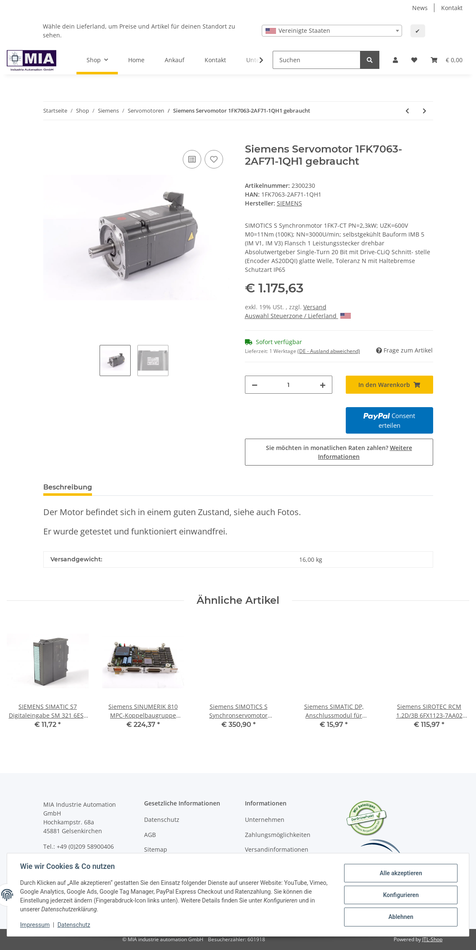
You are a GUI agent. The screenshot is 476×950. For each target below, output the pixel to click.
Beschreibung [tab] (67, 487)
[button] (395, 59)
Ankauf (174, 60)
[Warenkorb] (446, 59)
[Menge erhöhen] (322, 384)
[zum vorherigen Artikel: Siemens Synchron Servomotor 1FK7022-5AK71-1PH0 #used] (407, 111)
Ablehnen (400, 916)
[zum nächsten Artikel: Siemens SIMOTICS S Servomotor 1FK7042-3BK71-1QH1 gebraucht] (424, 111)
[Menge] (288, 384)
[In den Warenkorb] (50, 138)
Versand (314, 307)
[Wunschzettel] (414, 59)
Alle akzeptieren (400, 873)
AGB (150, 835)
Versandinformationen (276, 849)
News (420, 8)
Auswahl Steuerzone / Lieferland (298, 316)
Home (136, 60)
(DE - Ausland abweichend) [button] (328, 351)
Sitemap (155, 849)
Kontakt (452, 8)
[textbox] (332, 30)
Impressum (35, 924)
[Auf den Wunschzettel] (214, 159)
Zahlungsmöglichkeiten (277, 835)
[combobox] (332, 31)
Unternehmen (264, 820)
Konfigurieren (400, 895)
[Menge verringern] (254, 384)
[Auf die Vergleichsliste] (192, 159)
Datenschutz (161, 820)
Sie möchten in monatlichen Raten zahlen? (339, 452)
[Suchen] (316, 60)
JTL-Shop (432, 939)
